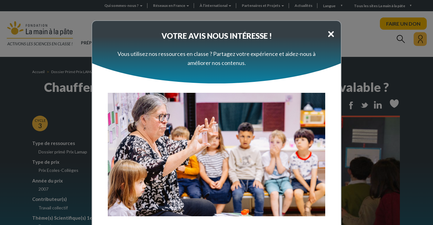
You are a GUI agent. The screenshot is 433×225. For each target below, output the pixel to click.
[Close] (331, 33)
